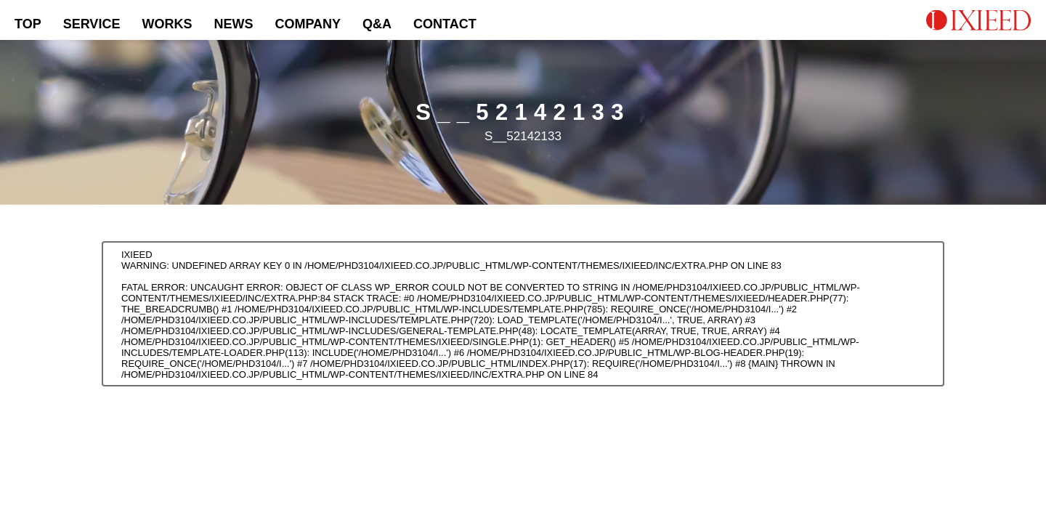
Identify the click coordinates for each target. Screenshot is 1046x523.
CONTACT (445, 24)
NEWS (233, 24)
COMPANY (308, 24)
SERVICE (92, 24)
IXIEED (137, 254)
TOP (28, 24)
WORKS (167, 24)
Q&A (377, 24)
